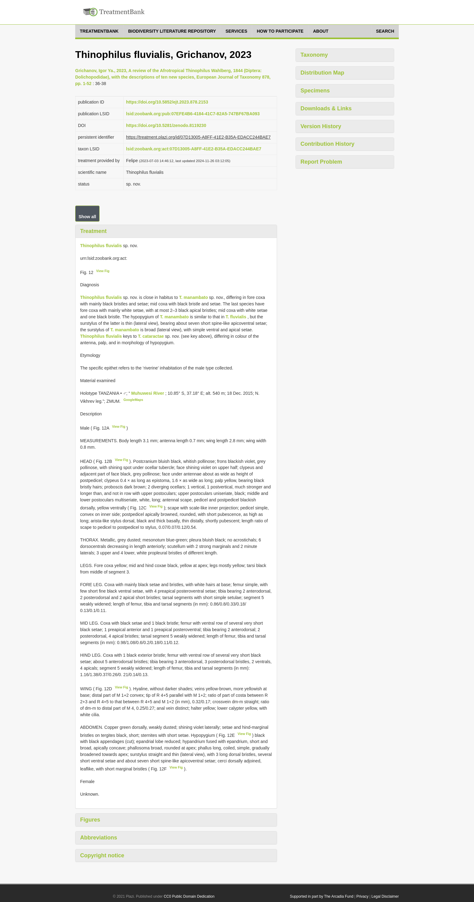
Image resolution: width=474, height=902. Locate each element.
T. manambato (193, 297)
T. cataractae (151, 336)
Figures (90, 820)
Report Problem (321, 162)
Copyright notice (102, 855)
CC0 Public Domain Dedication (189, 896)
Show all (87, 216)
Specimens (315, 91)
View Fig (102, 271)
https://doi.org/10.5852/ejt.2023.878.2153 (167, 102)
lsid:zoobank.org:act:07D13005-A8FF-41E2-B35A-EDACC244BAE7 (193, 148)
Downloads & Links (326, 108)
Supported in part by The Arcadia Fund (321, 896)
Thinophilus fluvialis (101, 245)
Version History (320, 126)
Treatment (93, 231)
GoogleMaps (133, 400)
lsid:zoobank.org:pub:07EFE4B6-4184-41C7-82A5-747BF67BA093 (192, 113)
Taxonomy (314, 55)
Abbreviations (98, 838)
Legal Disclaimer (385, 896)
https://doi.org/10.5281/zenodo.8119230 (166, 125)
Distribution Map (322, 73)
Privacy (362, 896)
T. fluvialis (236, 316)
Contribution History (327, 144)
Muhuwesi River (148, 393)
